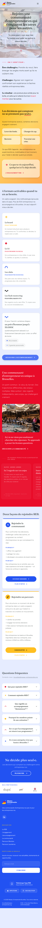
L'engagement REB (13, 173)
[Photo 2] (16, 431)
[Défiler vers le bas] (21, 51)
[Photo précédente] (5, 419)
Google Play (29, 891)
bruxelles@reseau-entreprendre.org (26, 677)
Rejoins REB (21, 773)
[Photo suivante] (36, 419)
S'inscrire (21, 870)
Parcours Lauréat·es (8, 844)
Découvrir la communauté (15, 450)
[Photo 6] (22, 431)
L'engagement (7, 832)
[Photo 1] (15, 431)
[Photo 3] (18, 431)
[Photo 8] (25, 431)
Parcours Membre (8, 841)
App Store (12, 891)
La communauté (7, 838)
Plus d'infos (21, 584)
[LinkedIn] (4, 817)
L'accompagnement (8, 835)
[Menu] (38, 3)
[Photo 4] (19, 431)
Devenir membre (21, 579)
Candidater (19, 650)
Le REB (4, 829)
